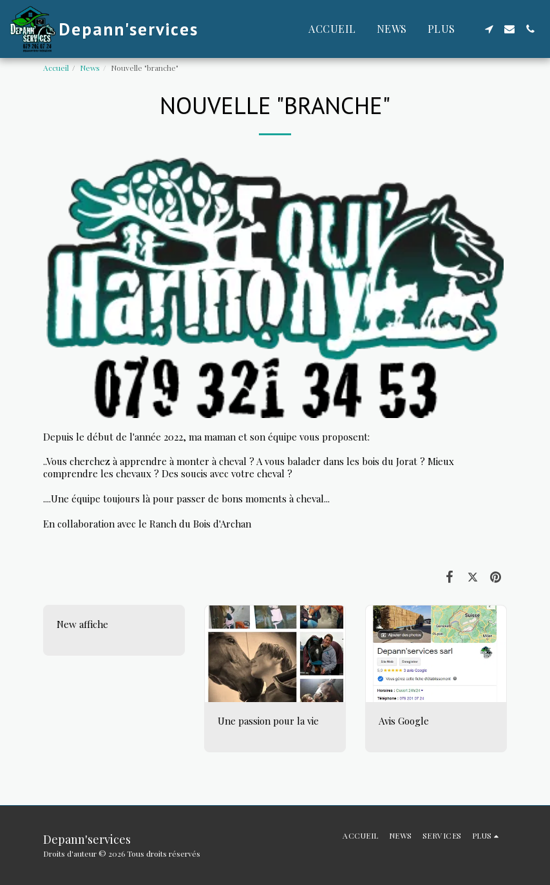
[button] (488, 29)
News (90, 67)
